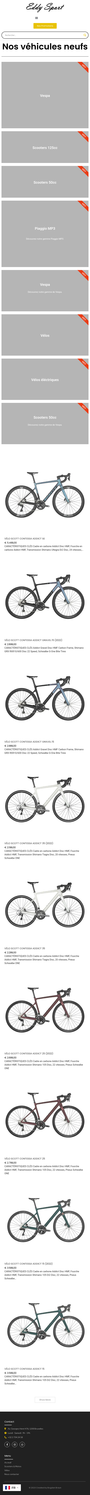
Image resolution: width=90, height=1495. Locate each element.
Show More (45, 1399)
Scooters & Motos (12, 1466)
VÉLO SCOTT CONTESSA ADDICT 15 (24, 1369)
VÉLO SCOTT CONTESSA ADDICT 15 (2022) (28, 1263)
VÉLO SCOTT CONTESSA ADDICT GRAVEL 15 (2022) (33, 640)
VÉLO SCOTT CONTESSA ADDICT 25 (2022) (28, 1053)
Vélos (7, 1470)
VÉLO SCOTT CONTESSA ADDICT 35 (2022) (28, 843)
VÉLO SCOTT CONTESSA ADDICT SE (24, 538)
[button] (36, 18)
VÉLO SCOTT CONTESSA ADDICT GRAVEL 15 (29, 741)
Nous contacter (11, 1474)
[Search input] (43, 35)
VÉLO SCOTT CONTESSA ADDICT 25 (24, 1158)
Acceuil (7, 1462)
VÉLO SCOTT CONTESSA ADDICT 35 (24, 948)
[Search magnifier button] (85, 35)
